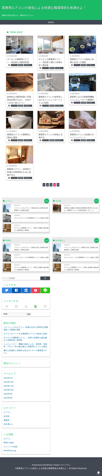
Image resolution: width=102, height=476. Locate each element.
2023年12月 (8, 382)
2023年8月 (8, 398)
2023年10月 (8, 390)
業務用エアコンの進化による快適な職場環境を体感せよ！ (44, 7)
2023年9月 (8, 394)
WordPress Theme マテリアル (56, 465)
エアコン (14, 65)
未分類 (6, 416)
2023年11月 (8, 386)
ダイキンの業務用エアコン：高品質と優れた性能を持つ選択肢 (50, 62)
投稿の (8, 443)
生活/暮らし (28, 65)
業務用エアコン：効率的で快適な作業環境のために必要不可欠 (19, 172)
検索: (5, 314)
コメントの (10, 446)
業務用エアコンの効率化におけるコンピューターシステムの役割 (50, 100)
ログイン (7, 439)
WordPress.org (9, 450)
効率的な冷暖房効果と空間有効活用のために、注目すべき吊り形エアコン (19, 100)
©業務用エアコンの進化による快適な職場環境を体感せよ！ (41, 468)
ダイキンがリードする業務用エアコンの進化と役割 (31, 218)
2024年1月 (8, 378)
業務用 (20, 65)
